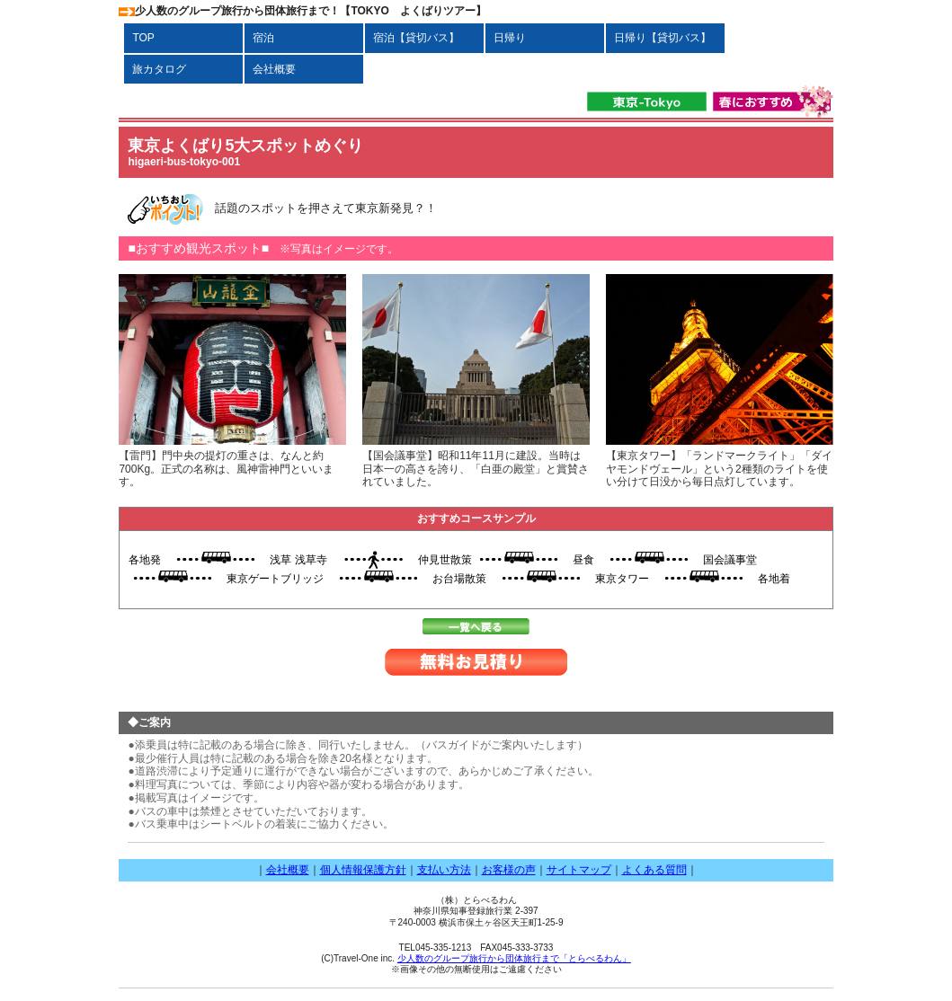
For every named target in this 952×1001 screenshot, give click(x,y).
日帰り (510, 37)
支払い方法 (444, 870)
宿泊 (263, 37)
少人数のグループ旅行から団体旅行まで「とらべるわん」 (514, 958)
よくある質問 (654, 870)
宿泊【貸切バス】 (421, 37)
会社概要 (280, 69)
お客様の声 (509, 870)
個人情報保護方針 (363, 870)
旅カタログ (159, 69)
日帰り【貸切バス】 (662, 37)
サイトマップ (579, 870)
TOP (148, 37)
